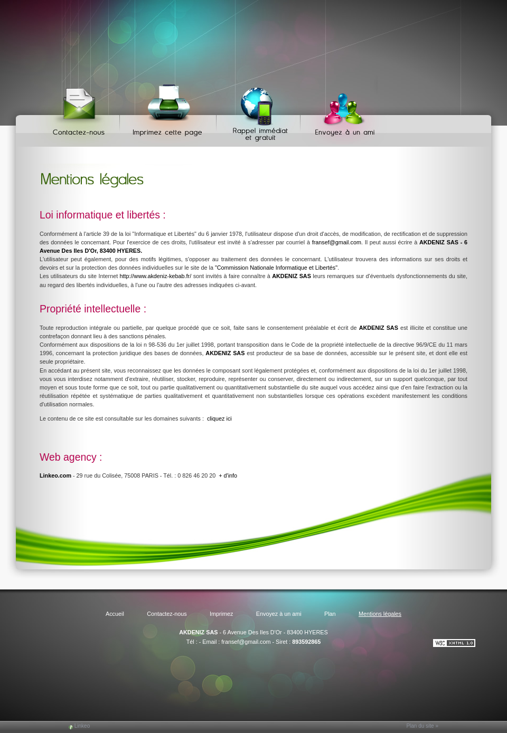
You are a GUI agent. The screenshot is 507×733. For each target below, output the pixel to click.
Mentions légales (380, 614)
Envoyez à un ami (340, 111)
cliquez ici (219, 418)
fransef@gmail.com (336, 242)
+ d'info (228, 475)
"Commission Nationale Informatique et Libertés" (276, 267)
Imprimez (169, 111)
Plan (330, 614)
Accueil (115, 614)
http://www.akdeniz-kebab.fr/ (156, 276)
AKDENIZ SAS (198, 632)
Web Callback (260, 111)
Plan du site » (422, 726)
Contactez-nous (80, 111)
